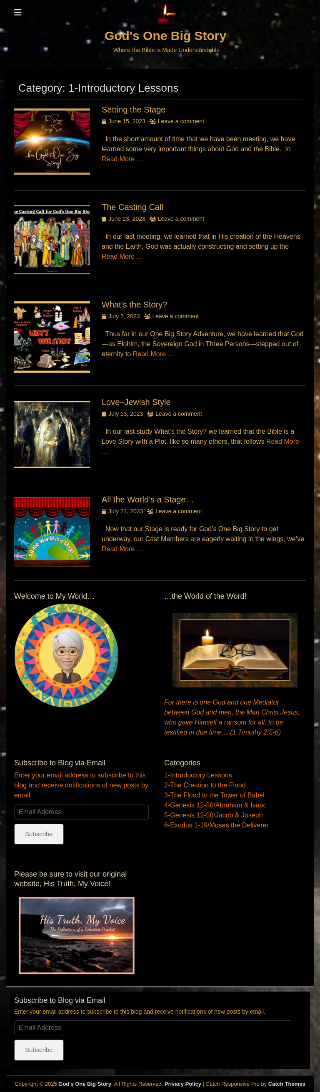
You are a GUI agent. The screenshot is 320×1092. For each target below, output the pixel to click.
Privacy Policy (183, 1084)
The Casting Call (132, 207)
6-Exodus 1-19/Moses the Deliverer (216, 825)
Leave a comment (181, 121)
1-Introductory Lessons (198, 775)
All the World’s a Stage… (148, 499)
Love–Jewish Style (136, 402)
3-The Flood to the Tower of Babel (214, 795)
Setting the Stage (133, 109)
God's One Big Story (165, 35)
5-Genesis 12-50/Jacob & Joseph (213, 815)
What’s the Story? (134, 304)
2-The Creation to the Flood (205, 785)
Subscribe (39, 833)
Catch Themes (286, 1084)
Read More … (122, 158)
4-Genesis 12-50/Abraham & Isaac (215, 805)
